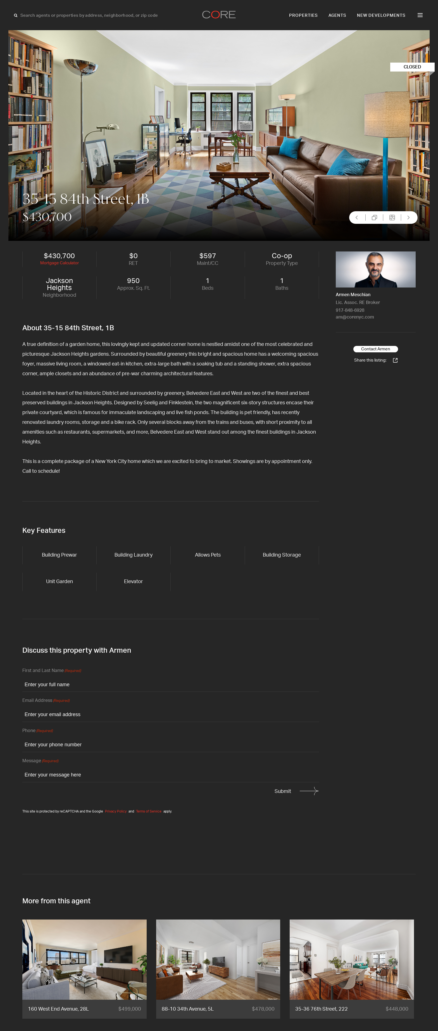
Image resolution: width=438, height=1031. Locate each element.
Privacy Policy (116, 811)
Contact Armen (375, 349)
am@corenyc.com (355, 317)
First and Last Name (51, 671)
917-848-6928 (350, 310)
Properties (303, 15)
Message (40, 761)
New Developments (381, 15)
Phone (37, 731)
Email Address (46, 701)
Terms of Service (148, 811)
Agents (337, 15)
